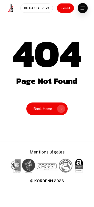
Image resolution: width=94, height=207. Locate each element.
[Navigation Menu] (83, 8)
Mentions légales (47, 151)
